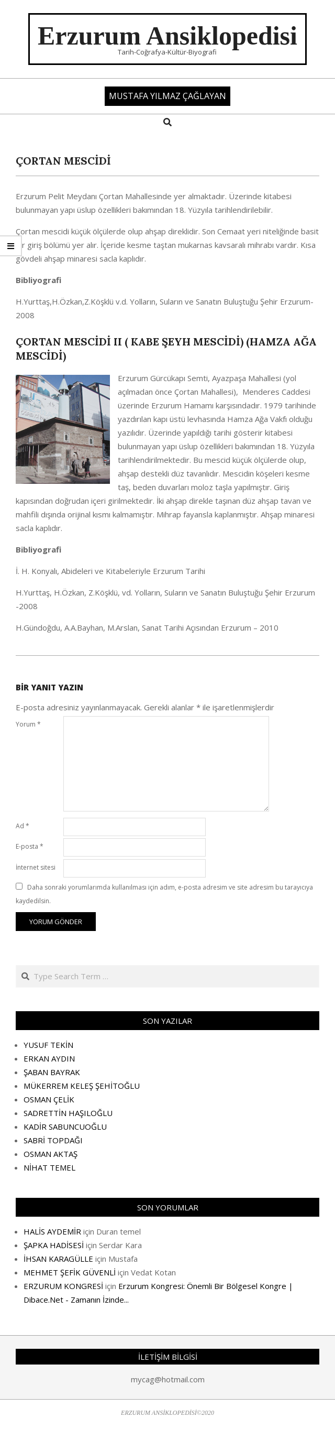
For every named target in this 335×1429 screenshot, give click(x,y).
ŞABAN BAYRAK (52, 1072)
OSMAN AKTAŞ (50, 1154)
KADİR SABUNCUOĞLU (65, 1126)
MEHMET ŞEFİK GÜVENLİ (70, 1272)
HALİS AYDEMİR (52, 1231)
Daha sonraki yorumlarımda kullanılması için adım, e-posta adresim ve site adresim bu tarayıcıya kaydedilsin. (164, 894)
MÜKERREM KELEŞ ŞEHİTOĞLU (82, 1085)
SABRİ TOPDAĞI (53, 1140)
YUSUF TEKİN (48, 1045)
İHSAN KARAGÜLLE (58, 1258)
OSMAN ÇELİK (49, 1099)
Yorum (28, 724)
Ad (22, 825)
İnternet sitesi (35, 867)
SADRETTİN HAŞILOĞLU (68, 1113)
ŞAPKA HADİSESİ (54, 1245)
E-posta (29, 846)
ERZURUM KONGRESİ (63, 1286)
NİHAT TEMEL (49, 1167)
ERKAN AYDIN (49, 1058)
